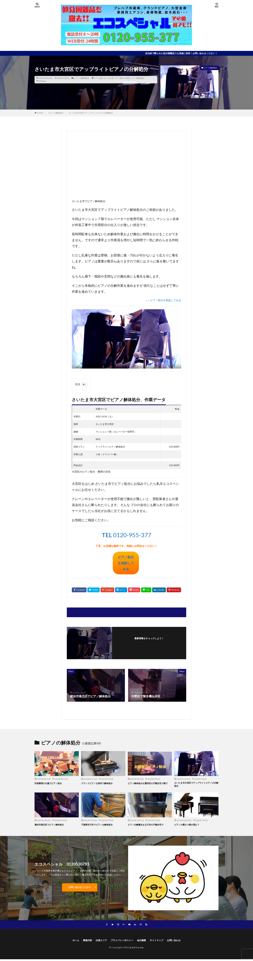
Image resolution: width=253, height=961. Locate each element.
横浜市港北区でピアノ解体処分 (51, 825)
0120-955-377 (126, 535)
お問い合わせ (179, 941)
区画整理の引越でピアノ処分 (50, 783)
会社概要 (143, 941)
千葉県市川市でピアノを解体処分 (99, 825)
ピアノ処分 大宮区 (122, 78)
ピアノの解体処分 (81, 78)
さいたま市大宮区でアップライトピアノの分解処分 (90, 113)
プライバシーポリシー (121, 941)
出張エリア (98, 941)
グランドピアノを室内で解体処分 (99, 783)
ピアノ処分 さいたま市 (103, 78)
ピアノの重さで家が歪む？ (188, 825)
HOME (40, 113)
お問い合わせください (79, 888)
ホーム (70, 941)
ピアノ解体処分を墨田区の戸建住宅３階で (149, 785)
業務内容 (83, 941)
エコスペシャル (136, 949)
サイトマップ (159, 941)
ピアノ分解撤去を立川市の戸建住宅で (148, 825)
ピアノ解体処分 (137, 78)
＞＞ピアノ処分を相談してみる (163, 300)
